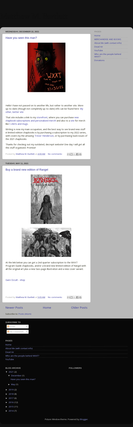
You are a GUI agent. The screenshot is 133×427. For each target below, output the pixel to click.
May (13, 384)
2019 (11, 389)
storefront (42, 117)
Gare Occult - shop (15, 279)
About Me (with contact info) (108, 43)
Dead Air (98, 46)
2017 (11, 398)
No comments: (55, 154)
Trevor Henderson (44, 135)
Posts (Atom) (25, 313)
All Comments (15, 331)
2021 (11, 371)
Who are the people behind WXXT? (107, 55)
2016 (11, 402)
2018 (11, 394)
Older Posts (79, 308)
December (16, 375)
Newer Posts (14, 308)
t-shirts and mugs (18, 123)
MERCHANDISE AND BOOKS (107, 39)
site (72, 120)
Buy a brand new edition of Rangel (27, 169)
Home (47, 308)
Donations (99, 60)
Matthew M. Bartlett (33, 16)
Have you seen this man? (21, 37)
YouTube (98, 50)
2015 (11, 406)
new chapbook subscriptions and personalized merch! (42, 119)
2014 (11, 410)
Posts (11, 326)
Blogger (84, 419)
